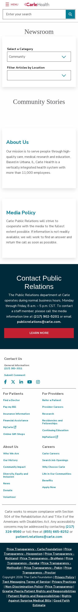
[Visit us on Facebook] (5, 382)
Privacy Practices (64, 582)
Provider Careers (52, 407)
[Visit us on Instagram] (38, 382)
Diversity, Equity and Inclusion (15, 475)
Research (48, 413)
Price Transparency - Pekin (43, 568)
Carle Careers (50, 453)
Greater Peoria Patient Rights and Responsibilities (39, 591)
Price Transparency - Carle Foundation (34, 549)
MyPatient (50, 437)
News (6, 483)
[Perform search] (70, 14)
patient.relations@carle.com (39, 536)
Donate (7, 490)
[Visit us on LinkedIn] (21, 382)
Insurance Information (16, 413)
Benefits (47, 480)
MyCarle (9, 427)
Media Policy (21, 212)
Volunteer (9, 497)
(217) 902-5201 (46, 316)
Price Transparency (59, 587)
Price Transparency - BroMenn (41, 558)
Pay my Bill (9, 407)
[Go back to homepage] (36, 4)
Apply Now (49, 487)
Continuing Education (55, 430)
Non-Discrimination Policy (24, 587)
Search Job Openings (55, 460)
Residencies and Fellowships (52, 422)
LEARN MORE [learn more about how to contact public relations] (39, 333)
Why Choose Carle (53, 467)
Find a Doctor (11, 400)
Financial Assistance (15, 420)
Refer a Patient (51, 400)
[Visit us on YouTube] (29, 382)
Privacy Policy (64, 577)
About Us (17, 142)
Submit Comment (14, 375)
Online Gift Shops (14, 434)
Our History (10, 460)
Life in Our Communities (56, 473)
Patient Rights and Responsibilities (33, 596)
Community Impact (14, 467)
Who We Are (11, 453)
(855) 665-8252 (56, 531)
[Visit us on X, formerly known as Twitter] (13, 382)
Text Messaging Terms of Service (26, 582)
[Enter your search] (39, 14)
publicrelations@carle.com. (39, 321)
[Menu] (7, 4)
